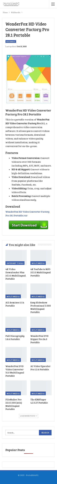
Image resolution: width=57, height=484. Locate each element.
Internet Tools (15, 263)
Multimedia (10, 41)
